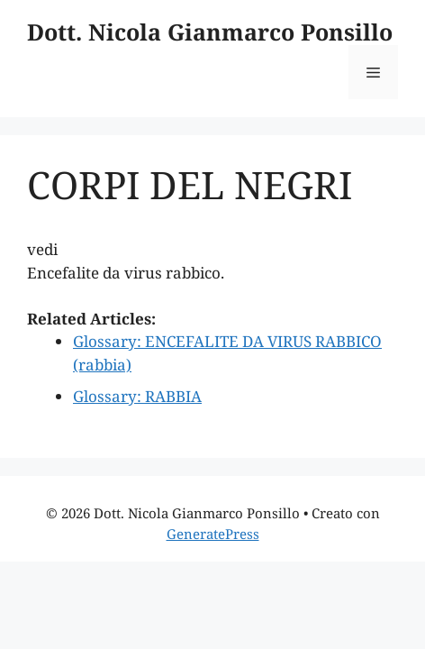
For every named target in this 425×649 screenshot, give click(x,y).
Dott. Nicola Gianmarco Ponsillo (210, 31)
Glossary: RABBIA (137, 396)
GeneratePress (213, 534)
